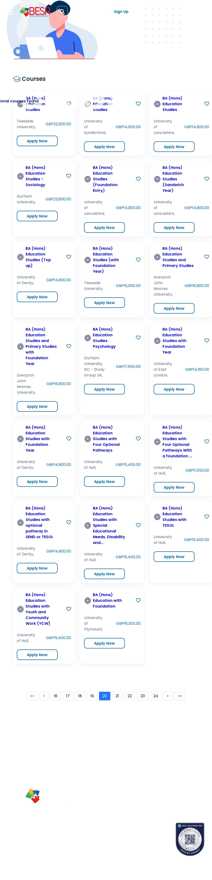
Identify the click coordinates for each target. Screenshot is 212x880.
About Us (164, 760)
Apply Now (37, 141)
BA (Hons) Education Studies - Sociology (35, 176)
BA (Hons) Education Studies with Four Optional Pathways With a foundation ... (177, 442)
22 (130, 696)
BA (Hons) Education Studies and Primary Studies (178, 257)
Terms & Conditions (173, 786)
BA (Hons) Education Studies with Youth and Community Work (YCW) (38, 609)
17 (68, 696)
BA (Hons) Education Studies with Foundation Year (174, 341)
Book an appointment (141, 825)
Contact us (132, 833)
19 (92, 696)
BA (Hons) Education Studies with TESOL (174, 516)
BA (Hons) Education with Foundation (107, 600)
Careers (163, 777)
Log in (87, 12)
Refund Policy (168, 802)
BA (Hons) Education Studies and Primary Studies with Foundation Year (41, 346)
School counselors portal (143, 841)
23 (142, 696)
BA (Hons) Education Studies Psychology (104, 338)
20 (104, 696)
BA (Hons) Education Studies (172, 103)
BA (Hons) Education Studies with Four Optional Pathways (106, 439)
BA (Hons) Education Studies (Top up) (38, 257)
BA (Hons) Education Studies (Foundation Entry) (105, 179)
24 (155, 696)
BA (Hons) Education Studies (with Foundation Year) (106, 260)
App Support (133, 777)
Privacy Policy (168, 794)
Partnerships (167, 769)
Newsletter (131, 769)
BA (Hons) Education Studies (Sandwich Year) (173, 179)
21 (117, 696)
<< (32, 696)
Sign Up (121, 11)
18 (80, 696)
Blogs (127, 760)
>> (180, 696)
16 (55, 696)
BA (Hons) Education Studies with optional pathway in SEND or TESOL (39, 522)
